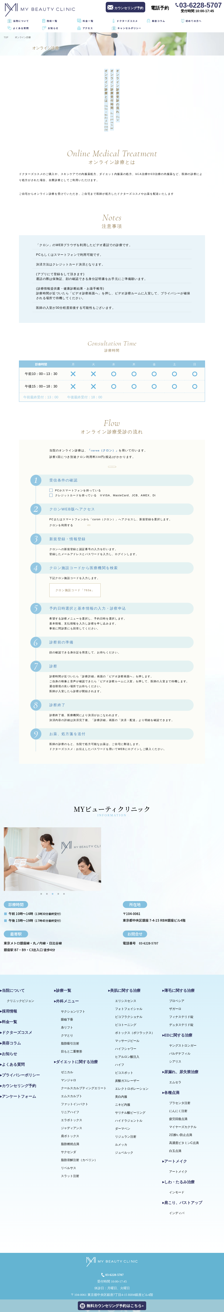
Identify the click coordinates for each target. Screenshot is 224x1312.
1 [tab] (41, 865)
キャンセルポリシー (129, 28)
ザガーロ (175, 980)
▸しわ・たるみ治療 (178, 1153)
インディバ (176, 1184)
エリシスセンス (125, 972)
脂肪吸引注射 (70, 1014)
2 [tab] (47, 865)
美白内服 (121, 1067)
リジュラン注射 (125, 1107)
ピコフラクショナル (128, 988)
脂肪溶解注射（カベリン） (79, 1131)
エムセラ (175, 1053)
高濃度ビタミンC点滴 (184, 1114)
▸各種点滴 (170, 1064)
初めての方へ (194, 20)
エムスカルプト (71, 1067)
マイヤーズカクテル (182, 1098)
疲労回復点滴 (178, 1090)
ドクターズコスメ (127, 20)
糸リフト (67, 998)
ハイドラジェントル (128, 1091)
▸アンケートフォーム (18, 1067)
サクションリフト (73, 982)
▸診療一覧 (62, 961)
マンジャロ (68, 1051)
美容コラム (158, 20)
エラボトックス (71, 1091)
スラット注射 (70, 1147)
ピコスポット (124, 1043)
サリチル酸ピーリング (130, 1083)
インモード (176, 1163)
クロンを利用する (112, 428)
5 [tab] (64, 865)
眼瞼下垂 (67, 990)
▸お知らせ (8, 1025)
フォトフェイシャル (128, 980)
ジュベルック (124, 1123)
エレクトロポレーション (131, 1059)
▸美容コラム (10, 1014)
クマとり (67, 1006)
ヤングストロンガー (182, 1016)
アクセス (88, 28)
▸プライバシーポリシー (20, 1046)
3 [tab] (52, 865)
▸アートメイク (174, 1132)
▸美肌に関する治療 (124, 961)
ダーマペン (122, 1099)
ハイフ (119, 1035)
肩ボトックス (70, 1107)
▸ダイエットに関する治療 (76, 1033)
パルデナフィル (179, 1024)
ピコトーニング (125, 996)
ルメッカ (121, 1115)
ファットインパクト (74, 1075)
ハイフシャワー (125, 1019)
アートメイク (178, 1142)
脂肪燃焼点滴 (70, 1115)
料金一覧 (88, 20)
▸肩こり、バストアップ (182, 1174)
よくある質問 (21, 28)
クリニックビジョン (20, 972)
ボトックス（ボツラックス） (135, 1003)
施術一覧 (52, 20)
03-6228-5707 (200, 5)
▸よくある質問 (12, 1035)
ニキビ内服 (122, 1075)
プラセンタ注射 (179, 1074)
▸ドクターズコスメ (16, 1003)
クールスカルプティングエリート (83, 1059)
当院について (21, 20)
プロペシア (176, 972)
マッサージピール (127, 1011)
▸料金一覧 (8, 993)
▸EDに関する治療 (177, 1006)
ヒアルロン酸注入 (127, 1027)
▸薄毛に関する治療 (178, 961)
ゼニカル (67, 1043)
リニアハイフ (70, 1083)
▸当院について (12, 961)
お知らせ (53, 28)
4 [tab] (58, 865)
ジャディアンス (71, 1099)
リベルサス (68, 1139)
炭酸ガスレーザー (127, 1051)
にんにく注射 (178, 1082)
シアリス (175, 1032)
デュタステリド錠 (181, 996)
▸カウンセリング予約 (18, 1057)
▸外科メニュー (66, 972)
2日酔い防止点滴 (180, 1106)
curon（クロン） (103, 494)
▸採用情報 (8, 982)
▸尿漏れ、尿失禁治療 (180, 1043)
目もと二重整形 (71, 1022)
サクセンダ (68, 1123)
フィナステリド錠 (181, 988)
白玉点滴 (175, 1122)
